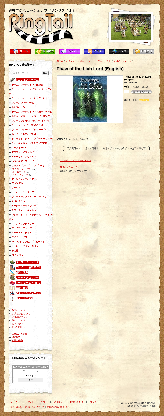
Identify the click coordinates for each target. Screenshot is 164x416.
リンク (122, 51)
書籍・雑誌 (22, 287)
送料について (19, 310)
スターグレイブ (20, 175)
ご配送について (20, 317)
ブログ (97, 51)
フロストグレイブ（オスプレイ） (94, 60)
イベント (73, 51)
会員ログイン (19, 323)
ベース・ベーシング (27, 262)
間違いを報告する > (69, 167)
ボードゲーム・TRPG (28, 282)
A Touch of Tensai (146, 405)
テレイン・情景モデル (28, 267)
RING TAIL (150, 403)
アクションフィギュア (28, 293)
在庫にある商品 (19, 333)
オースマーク (19, 172)
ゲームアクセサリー (27, 277)
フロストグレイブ (21, 169)
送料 (12, 407)
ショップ (70, 60)
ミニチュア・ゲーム (27, 79)
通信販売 (48, 51)
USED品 (16, 337)
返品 (33, 407)
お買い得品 (17, 340)
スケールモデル (24, 298)
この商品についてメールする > (75, 160)
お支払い (19, 407)
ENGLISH (17, 327)
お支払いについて (21, 313)
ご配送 (27, 407)
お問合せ (146, 51)
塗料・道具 (22, 272)
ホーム (23, 51)
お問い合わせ (76, 402)
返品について (19, 320)
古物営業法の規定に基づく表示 (58, 407)
